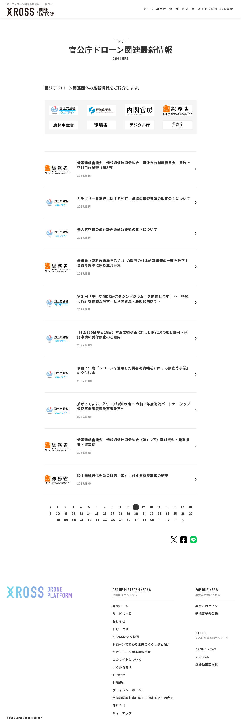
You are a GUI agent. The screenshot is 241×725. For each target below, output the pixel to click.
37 (191, 513)
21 (65, 513)
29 (128, 513)
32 (152, 513)
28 (121, 513)
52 (168, 520)
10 (128, 507)
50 (152, 520)
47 (129, 520)
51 (159, 520)
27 (113, 513)
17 (182, 507)
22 (74, 513)
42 (90, 520)
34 (167, 513)
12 (143, 507)
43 (97, 520)
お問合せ (226, 9)
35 (175, 513)
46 (121, 520)
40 (74, 520)
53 (176, 520)
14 (159, 507)
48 (137, 520)
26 (105, 513)
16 (174, 507)
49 (144, 520)
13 (151, 507)
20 (58, 513)
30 (136, 513)
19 (50, 513)
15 (167, 507)
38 (58, 520)
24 (89, 513)
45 (113, 520)
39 (66, 520)
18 (190, 507)
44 (105, 520)
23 (81, 513)
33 (160, 513)
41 (81, 520)
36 (183, 513)
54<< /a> (183, 520)
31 (144, 513)
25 (97, 513)
